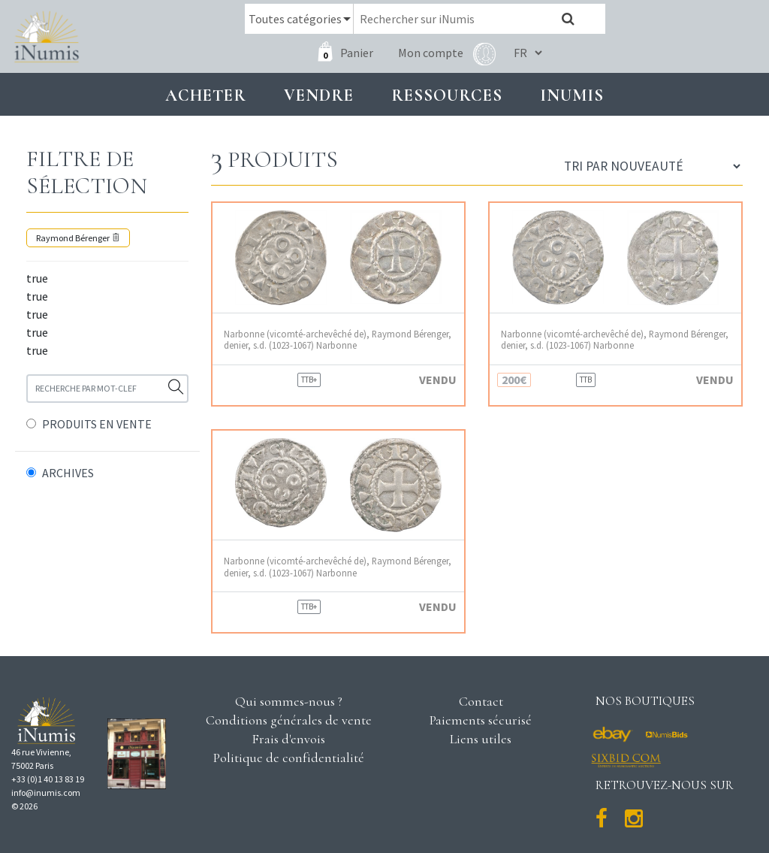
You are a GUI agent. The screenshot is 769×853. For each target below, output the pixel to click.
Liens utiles (480, 738)
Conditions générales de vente (289, 720)
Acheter (205, 95)
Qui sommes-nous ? (288, 701)
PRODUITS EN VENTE (97, 423)
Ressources (446, 95)
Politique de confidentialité (288, 757)
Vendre (319, 95)
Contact (481, 701)
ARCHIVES (68, 472)
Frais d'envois (288, 738)
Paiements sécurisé (481, 720)
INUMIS (572, 95)
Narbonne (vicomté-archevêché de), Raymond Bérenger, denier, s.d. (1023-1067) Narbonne (337, 339)
